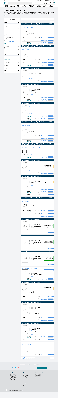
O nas (5, 0)
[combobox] (19, 3)
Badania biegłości (12, 386)
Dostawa (36, 384)
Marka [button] (11, 43)
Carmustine (24, 182)
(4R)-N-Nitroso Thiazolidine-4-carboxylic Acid (33, 108)
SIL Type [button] (11, 68)
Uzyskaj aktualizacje (41, 373)
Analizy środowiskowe (13, 383)
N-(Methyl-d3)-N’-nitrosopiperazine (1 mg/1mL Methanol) (35, 150)
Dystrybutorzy (37, 383)
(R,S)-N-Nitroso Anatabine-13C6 (29, 243)
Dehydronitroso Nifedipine (28, 50)
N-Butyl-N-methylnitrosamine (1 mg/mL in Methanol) (34, 72)
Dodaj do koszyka (50, 37)
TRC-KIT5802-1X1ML (39, 151)
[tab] (11, 23)
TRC (31, 53)
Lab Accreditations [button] (11, 52)
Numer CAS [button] (11, 56)
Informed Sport (25, 388)
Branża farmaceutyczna (13, 381)
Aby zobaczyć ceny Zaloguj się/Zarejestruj (44, 38)
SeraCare (24, 384)
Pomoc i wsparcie (15, 0)
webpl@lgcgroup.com (48, 0)
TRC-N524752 (38, 312)
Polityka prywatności (34, 395)
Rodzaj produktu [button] (11, 31)
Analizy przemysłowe (13, 385)
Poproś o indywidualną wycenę (39, 386)
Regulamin (28, 395)
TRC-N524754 (38, 244)
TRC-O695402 (38, 206)
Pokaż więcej (12, 41)
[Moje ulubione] (50, 3)
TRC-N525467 (38, 333)
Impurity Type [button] (11, 65)
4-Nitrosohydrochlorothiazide (29, 350)
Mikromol (31, 353)
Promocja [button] (11, 22)
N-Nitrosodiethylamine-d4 (28, 332)
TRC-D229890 (38, 51)
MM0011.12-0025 (38, 351)
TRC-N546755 (38, 109)
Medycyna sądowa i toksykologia (14, 384)
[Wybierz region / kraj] (53, 0)
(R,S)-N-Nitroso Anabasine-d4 (29, 290)
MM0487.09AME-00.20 (39, 274)
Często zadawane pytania (38, 382)
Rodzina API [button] (11, 24)
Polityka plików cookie (40, 395)
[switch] (6, 26)
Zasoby (10, 0)
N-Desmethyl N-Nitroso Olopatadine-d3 (31, 259)
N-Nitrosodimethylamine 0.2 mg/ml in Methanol (33, 272)
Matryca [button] (11, 70)
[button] (39, 37)
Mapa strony (37, 385)
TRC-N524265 (38, 90)
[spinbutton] (38, 37)
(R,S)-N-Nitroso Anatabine (28, 127)
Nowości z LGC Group (25, 381)
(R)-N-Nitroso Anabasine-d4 (28, 226)
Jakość (7, 0)
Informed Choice (25, 387)
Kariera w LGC (24, 382)
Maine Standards (25, 383)
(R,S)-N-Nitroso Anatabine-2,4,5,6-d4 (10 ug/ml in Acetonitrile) (37, 166)
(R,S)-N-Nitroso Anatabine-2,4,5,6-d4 (30, 310)
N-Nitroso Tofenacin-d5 (27, 204)
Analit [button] (11, 54)
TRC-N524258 (38, 228)
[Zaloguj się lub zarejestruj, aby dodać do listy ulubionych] (35, 37)
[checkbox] (4, 34)
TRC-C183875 (38, 184)
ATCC (23, 385)
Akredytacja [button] (11, 49)
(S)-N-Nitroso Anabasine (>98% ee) (30, 27)
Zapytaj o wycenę (50, 236)
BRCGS (23, 386)
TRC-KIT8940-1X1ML (39, 74)
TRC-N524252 (38, 291)
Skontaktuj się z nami (20, 0)
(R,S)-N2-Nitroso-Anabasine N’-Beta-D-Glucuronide (34, 89)
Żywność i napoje (12, 382)
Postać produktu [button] (11, 59)
